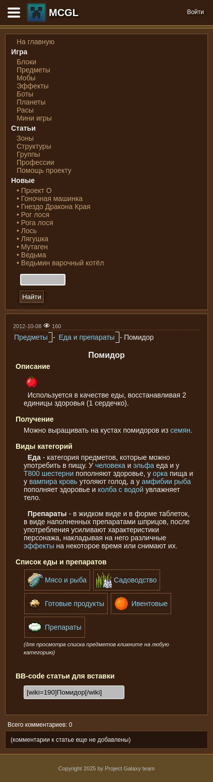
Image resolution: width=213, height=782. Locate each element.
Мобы (26, 78)
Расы (25, 110)
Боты (25, 94)
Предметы (33, 70)
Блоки (26, 62)
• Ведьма (31, 255)
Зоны (25, 138)
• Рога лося (35, 223)
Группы (28, 154)
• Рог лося (33, 215)
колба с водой (121, 489)
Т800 (32, 473)
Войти (195, 12)
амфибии (156, 481)
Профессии (35, 162)
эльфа (144, 465)
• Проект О (34, 190)
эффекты (39, 546)
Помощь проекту (44, 170)
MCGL (64, 12)
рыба (182, 481)
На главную (35, 42)
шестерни (58, 473)
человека (110, 465)
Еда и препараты (86, 337)
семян (180, 430)
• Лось (27, 231)
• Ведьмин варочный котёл (60, 263)
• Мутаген (32, 247)
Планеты (31, 102)
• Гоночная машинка (50, 198)
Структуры (34, 146)
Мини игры (34, 118)
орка (160, 473)
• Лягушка (32, 239)
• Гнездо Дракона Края (54, 207)
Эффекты (33, 86)
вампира (43, 481)
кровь (68, 481)
